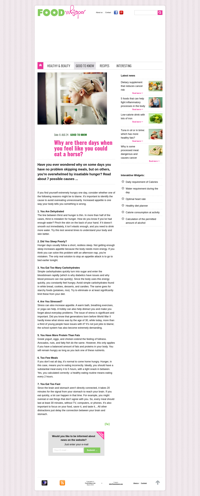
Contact (108, 12)
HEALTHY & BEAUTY (58, 65)
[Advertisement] (101, 39)
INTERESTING (123, 65)
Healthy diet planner (137, 205)
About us (99, 12)
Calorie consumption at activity (143, 212)
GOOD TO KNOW (85, 65)
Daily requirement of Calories (142, 182)
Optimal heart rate (136, 199)
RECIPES (104, 65)
